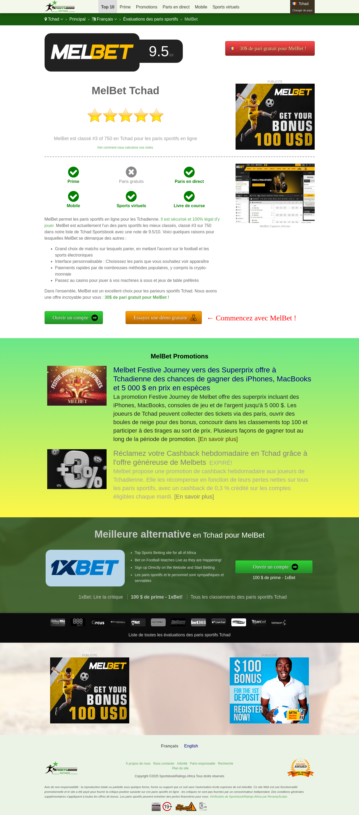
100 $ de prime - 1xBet (278, 577)
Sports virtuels (226, 7)
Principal (77, 19)
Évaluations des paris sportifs (150, 19)
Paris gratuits (131, 181)
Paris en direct (175, 7)
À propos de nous (138, 763)
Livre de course (189, 205)
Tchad (54, 19)
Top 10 (107, 7)
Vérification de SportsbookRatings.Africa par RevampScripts (248, 796)
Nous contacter (164, 763)
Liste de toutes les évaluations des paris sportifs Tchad (179, 635)
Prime (125, 7)
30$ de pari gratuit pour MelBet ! (273, 48)
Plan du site (180, 768)
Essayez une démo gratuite (160, 317)
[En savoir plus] (218, 439)
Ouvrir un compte (70, 317)
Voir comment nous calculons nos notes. (125, 147)
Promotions (146, 7)
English (191, 746)
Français (104, 19)
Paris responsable (202, 763)
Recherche (225, 763)
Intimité (182, 763)
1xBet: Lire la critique (101, 601)
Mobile (201, 7)
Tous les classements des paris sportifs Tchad (238, 601)
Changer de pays (302, 10)
